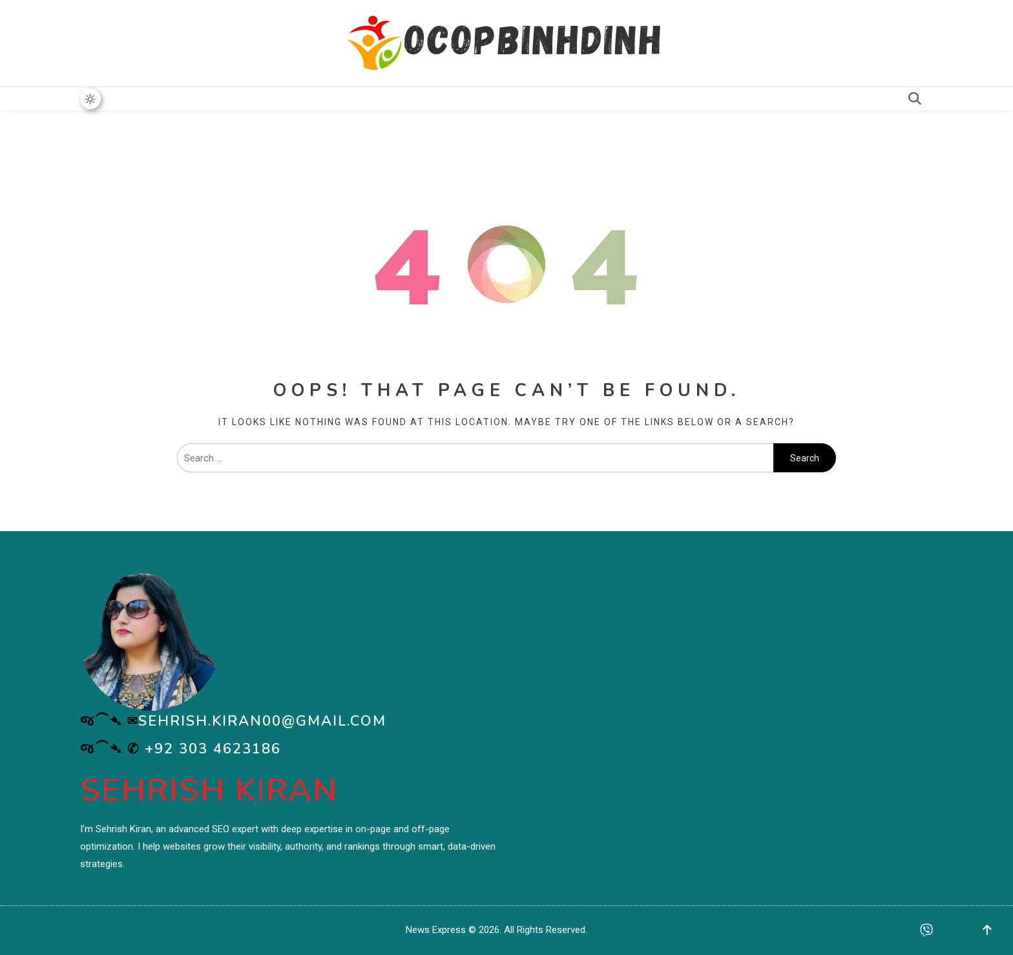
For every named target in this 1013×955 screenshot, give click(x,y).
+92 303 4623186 (213, 749)
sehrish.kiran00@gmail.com (262, 721)
